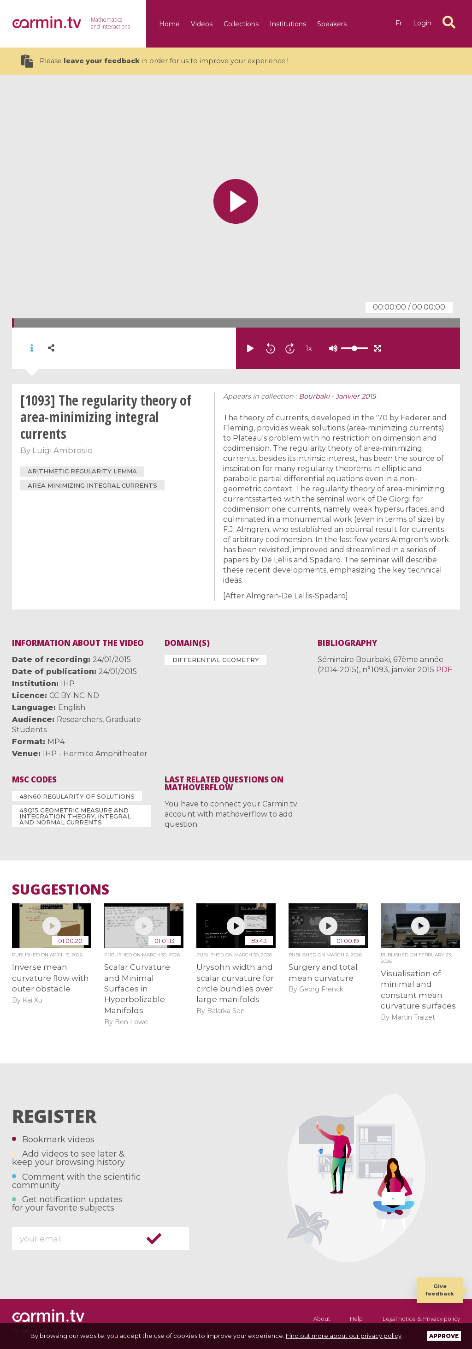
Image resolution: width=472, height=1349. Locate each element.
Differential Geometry (215, 659)
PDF (444, 669)
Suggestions (60, 889)
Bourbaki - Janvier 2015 (337, 396)
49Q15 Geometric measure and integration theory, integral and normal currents (75, 816)
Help (356, 1318)
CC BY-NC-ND (74, 695)
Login (422, 23)
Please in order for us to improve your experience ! (155, 61)
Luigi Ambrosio (62, 450)
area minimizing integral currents (92, 485)
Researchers (79, 719)
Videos (201, 24)
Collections (241, 24)
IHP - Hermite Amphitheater (95, 753)
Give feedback (439, 1289)
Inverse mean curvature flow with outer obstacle (50, 977)
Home (169, 24)
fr (398, 23)
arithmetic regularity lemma (82, 471)
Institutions (288, 24)
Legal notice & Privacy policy (421, 1318)
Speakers (332, 24)
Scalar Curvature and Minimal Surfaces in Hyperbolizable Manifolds (137, 988)
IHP (68, 683)
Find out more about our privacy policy (343, 1335)
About (321, 1318)
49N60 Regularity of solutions (77, 796)
